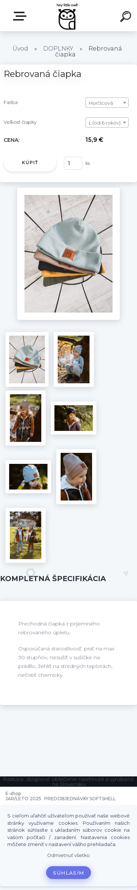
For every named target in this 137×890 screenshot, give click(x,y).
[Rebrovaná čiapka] (68, 190)
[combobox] (107, 102)
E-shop (21, 16)
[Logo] (68, 15)
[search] (126, 17)
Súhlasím (68, 873)
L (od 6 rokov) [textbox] (105, 123)
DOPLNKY (58, 48)
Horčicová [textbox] (101, 103)
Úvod (20, 48)
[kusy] (73, 163)
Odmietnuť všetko (68, 855)
